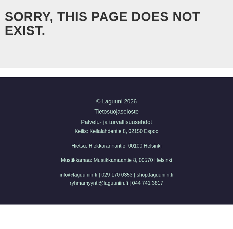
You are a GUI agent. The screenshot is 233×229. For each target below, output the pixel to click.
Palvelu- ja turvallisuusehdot (116, 122)
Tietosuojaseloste (116, 111)
